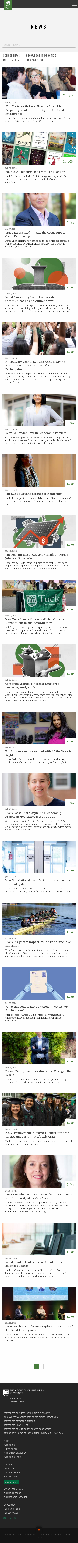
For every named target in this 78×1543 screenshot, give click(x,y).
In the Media (11, 60)
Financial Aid (10, 1449)
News (39, 26)
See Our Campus (12, 1472)
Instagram (4, 1518)
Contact (8, 1464)
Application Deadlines (15, 1453)
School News (11, 55)
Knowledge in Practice (41, 55)
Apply (6, 1441)
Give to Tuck (11, 1482)
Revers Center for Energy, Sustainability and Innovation (33, 1433)
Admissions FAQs (12, 1457)
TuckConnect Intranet (15, 1497)
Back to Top (39, 1529)
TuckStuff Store (12, 1493)
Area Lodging (11, 1476)
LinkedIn (10, 1518)
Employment (10, 1505)
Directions (9, 1468)
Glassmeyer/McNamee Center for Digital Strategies (31, 1417)
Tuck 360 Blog (34, 60)
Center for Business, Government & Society (27, 1413)
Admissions (9, 1445)
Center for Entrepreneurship (19, 1421)
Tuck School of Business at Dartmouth (8, 5)
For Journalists (12, 1513)
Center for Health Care (16, 1425)
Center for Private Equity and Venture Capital (28, 1429)
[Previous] (41, 1366)
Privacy (39, 1537)
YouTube (15, 1518)
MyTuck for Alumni (13, 1489)
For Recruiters (12, 1509)
